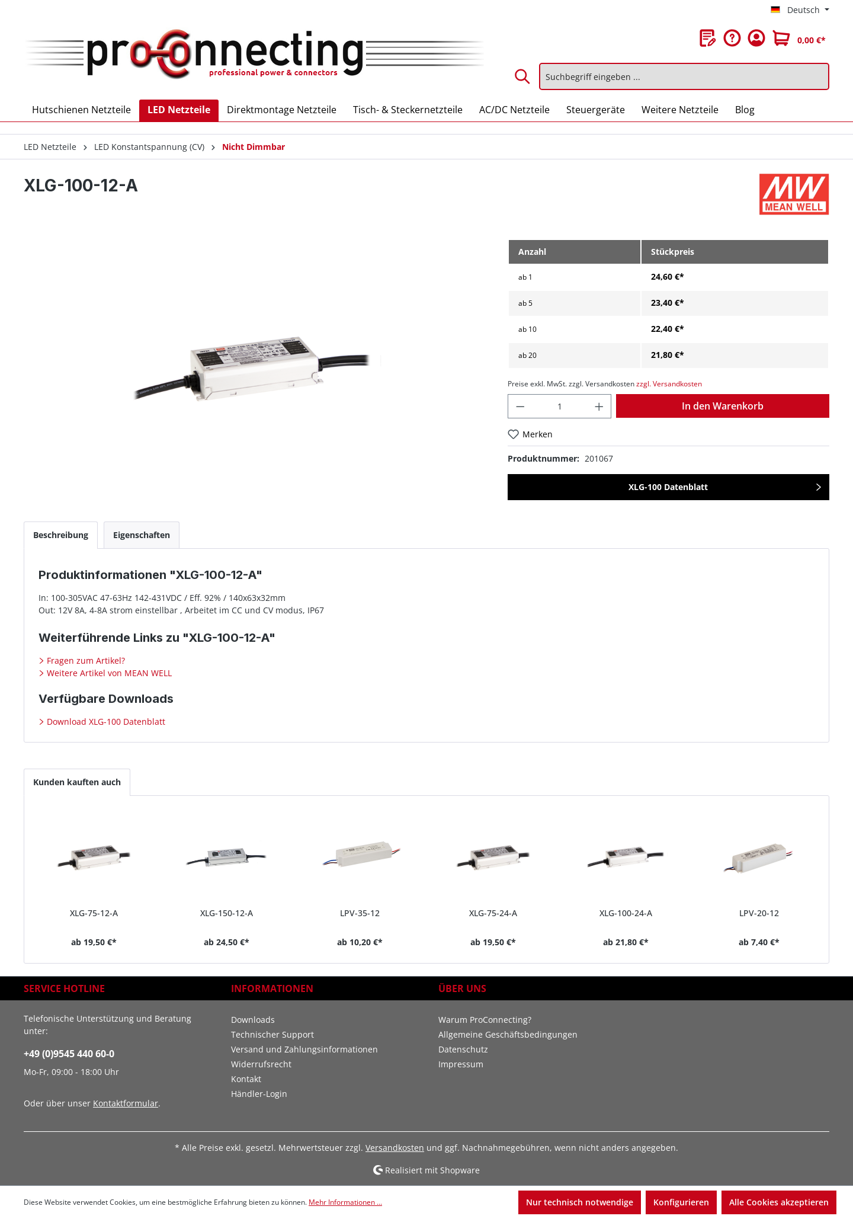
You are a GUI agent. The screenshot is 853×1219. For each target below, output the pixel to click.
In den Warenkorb (723, 405)
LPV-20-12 (759, 913)
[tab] (61, 534)
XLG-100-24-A (625, 913)
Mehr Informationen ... (345, 1202)
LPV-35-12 (360, 913)
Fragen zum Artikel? (84, 660)
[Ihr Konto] (756, 38)
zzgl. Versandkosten (669, 384)
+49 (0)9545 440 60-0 (69, 1053)
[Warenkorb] (799, 38)
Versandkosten (394, 1147)
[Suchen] (523, 76)
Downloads (253, 1019)
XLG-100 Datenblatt (668, 486)
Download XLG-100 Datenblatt (104, 721)
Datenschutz (463, 1049)
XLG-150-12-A (226, 913)
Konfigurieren (681, 1202)
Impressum (460, 1064)
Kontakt (246, 1078)
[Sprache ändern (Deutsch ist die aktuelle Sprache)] (800, 10)
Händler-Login (259, 1093)
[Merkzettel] (707, 38)
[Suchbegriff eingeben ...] (684, 76)
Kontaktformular (125, 1103)
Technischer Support (272, 1034)
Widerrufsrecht (261, 1064)
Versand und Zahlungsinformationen (304, 1049)
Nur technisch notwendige (579, 1202)
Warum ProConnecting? (484, 1019)
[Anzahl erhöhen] (599, 406)
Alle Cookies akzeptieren (779, 1202)
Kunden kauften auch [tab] (77, 782)
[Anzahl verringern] (520, 406)
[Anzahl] (559, 406)
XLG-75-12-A (94, 913)
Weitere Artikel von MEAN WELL (108, 673)
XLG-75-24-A (493, 913)
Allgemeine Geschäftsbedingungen (508, 1034)
